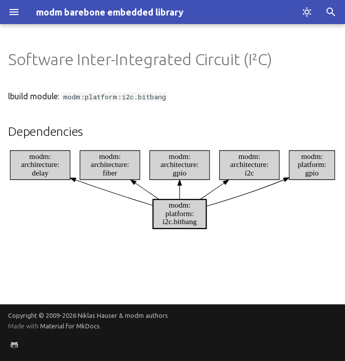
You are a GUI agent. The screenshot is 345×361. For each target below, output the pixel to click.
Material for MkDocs (70, 325)
